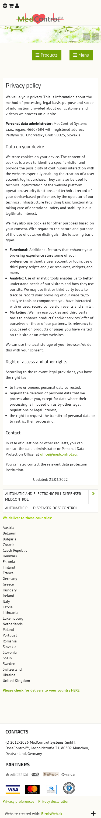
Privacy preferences (18, 801)
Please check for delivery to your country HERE (41, 690)
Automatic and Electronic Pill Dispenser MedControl (51, 497)
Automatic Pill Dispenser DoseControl (41, 508)
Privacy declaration (53, 801)
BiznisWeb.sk (51, 813)
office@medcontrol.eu (58, 454)
